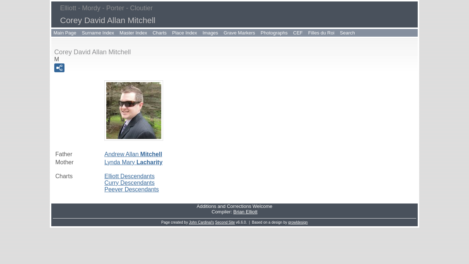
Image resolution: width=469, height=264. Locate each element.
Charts (159, 33)
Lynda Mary (133, 162)
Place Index (184, 33)
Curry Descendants (129, 183)
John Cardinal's (201, 222)
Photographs (274, 33)
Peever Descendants (131, 189)
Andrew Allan (133, 154)
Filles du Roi (321, 33)
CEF (298, 33)
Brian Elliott (245, 211)
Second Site (225, 222)
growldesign (298, 222)
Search (347, 33)
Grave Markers (239, 33)
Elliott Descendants (129, 176)
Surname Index (98, 33)
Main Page (64, 33)
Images (210, 33)
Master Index (133, 33)
